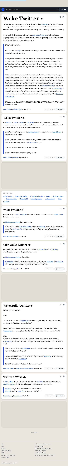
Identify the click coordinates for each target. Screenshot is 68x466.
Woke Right (24, 199)
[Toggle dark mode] (61, 9)
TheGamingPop (17, 396)
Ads (2, 444)
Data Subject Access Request (43, 448)
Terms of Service (6, 451)
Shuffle (34, 432)
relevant (42, 226)
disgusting (47, 356)
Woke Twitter (7, 109)
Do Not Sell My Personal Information (45, 455)
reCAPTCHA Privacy (40, 451)
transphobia (7, 331)
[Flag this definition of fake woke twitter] (63, 244)
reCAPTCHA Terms (40, 453)
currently (55, 249)
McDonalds (44, 24)
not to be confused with (11, 222)
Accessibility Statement (8, 455)
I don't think (57, 132)
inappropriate (58, 214)
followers (43, 35)
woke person (9, 381)
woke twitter (7, 196)
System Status (39, 446)
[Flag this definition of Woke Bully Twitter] (63, 304)
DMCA (3, 453)
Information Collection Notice (43, 444)
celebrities (59, 261)
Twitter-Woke (7, 396)
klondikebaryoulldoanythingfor (24, 369)
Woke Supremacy (36, 199)
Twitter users (18, 122)
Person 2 (8, 391)
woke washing (50, 199)
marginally (30, 122)
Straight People (8, 384)
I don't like (59, 94)
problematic (43, 249)
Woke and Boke (58, 196)
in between (26, 348)
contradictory (57, 88)
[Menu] (65, 9)
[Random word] (57, 9)
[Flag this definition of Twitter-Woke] (63, 376)
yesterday (21, 391)
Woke (48, 196)
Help (2, 446)
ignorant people (21, 214)
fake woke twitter (21, 196)
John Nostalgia (17, 109)
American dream (48, 86)
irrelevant (50, 261)
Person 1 (8, 388)
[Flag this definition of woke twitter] (63, 209)
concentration (31, 142)
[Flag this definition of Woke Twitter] (63, 16)
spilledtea (15, 236)
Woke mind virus (11, 199)
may (18, 50)
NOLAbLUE (16, 157)
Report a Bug (5, 457)
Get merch (59, 109)
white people (9, 96)
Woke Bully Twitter (36, 196)
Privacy (3, 448)
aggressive (36, 35)
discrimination (17, 229)
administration (33, 132)
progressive (24, 320)
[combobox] (32, 9)
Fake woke (9, 261)
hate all (40, 381)
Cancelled (22, 359)
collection (8, 122)
